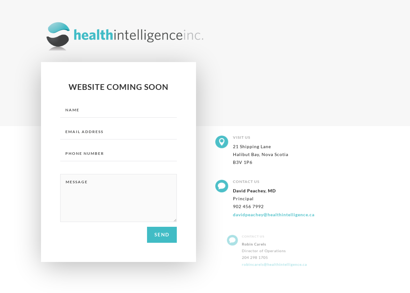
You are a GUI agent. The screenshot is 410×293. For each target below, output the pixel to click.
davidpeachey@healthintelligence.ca (275, 213)
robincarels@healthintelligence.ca (276, 263)
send (161, 234)
